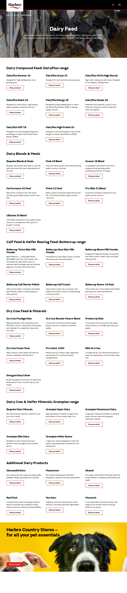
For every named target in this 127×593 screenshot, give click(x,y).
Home (8, 15)
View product (15, 88)
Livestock (16, 15)
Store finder (14, 564)
